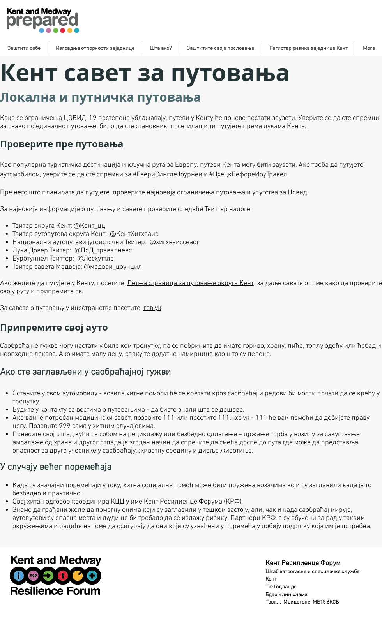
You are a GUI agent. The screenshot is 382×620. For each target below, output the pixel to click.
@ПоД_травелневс (103, 251)
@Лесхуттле (95, 259)
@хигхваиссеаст (174, 242)
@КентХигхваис (134, 234)
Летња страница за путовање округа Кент (190, 283)
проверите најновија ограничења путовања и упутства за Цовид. (211, 192)
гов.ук (152, 308)
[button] (24, 48)
